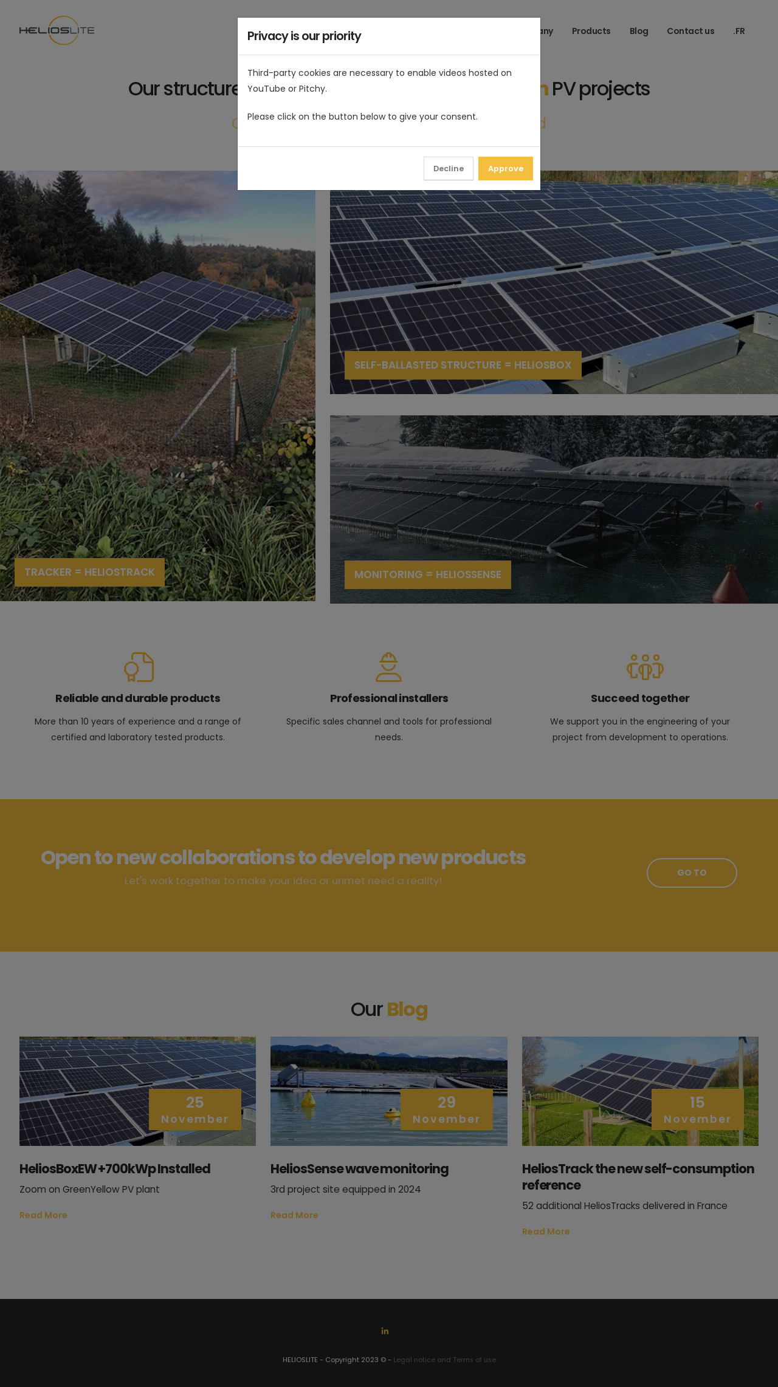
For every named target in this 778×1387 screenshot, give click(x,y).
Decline (448, 168)
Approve (505, 168)
